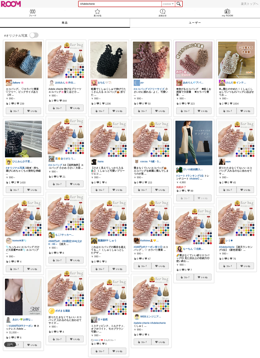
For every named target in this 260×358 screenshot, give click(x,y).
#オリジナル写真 (15, 167)
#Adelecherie (226, 247)
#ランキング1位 (194, 175)
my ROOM (227, 13)
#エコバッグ (55, 165)
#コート (180, 175)
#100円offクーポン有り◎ (148, 247)
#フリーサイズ (156, 89)
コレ (16, 111)
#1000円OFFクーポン (21, 325)
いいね (34, 111)
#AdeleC (194, 178)
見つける (97, 13)
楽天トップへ (249, 3)
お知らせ (162, 13)
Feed (32, 13)
